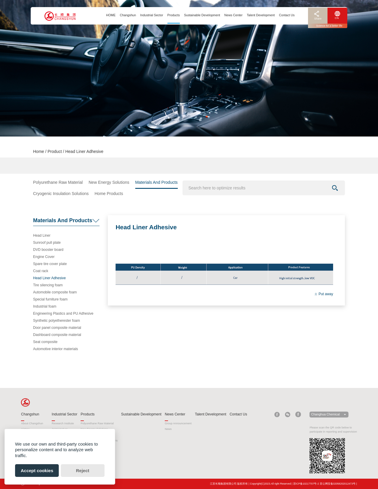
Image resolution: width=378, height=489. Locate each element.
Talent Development (261, 15)
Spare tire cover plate (50, 264)
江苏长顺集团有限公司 (223, 483)
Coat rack (40, 271)
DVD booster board (48, 250)
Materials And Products (156, 182)
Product (55, 152)
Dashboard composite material (57, 335)
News (168, 429)
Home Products (108, 193)
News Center (233, 15)
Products (173, 15)
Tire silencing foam (48, 285)
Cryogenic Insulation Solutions (61, 193)
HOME (110, 15)
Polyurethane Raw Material (58, 182)
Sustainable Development (202, 15)
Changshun (128, 15)
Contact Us (287, 15)
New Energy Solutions (109, 182)
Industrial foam (44, 306)
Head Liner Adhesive (49, 278)
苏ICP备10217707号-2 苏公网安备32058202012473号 (324, 483)
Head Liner (41, 235)
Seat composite (45, 342)
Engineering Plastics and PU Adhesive (63, 313)
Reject (82, 470)
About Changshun (32, 423)
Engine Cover (44, 257)
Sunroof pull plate (47, 243)
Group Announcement (178, 423)
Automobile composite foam (55, 292)
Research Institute (63, 423)
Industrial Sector (151, 15)
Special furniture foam (50, 299)
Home (38, 152)
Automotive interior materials (55, 349)
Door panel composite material (57, 328)
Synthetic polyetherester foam (56, 321)
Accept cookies (37, 470)
